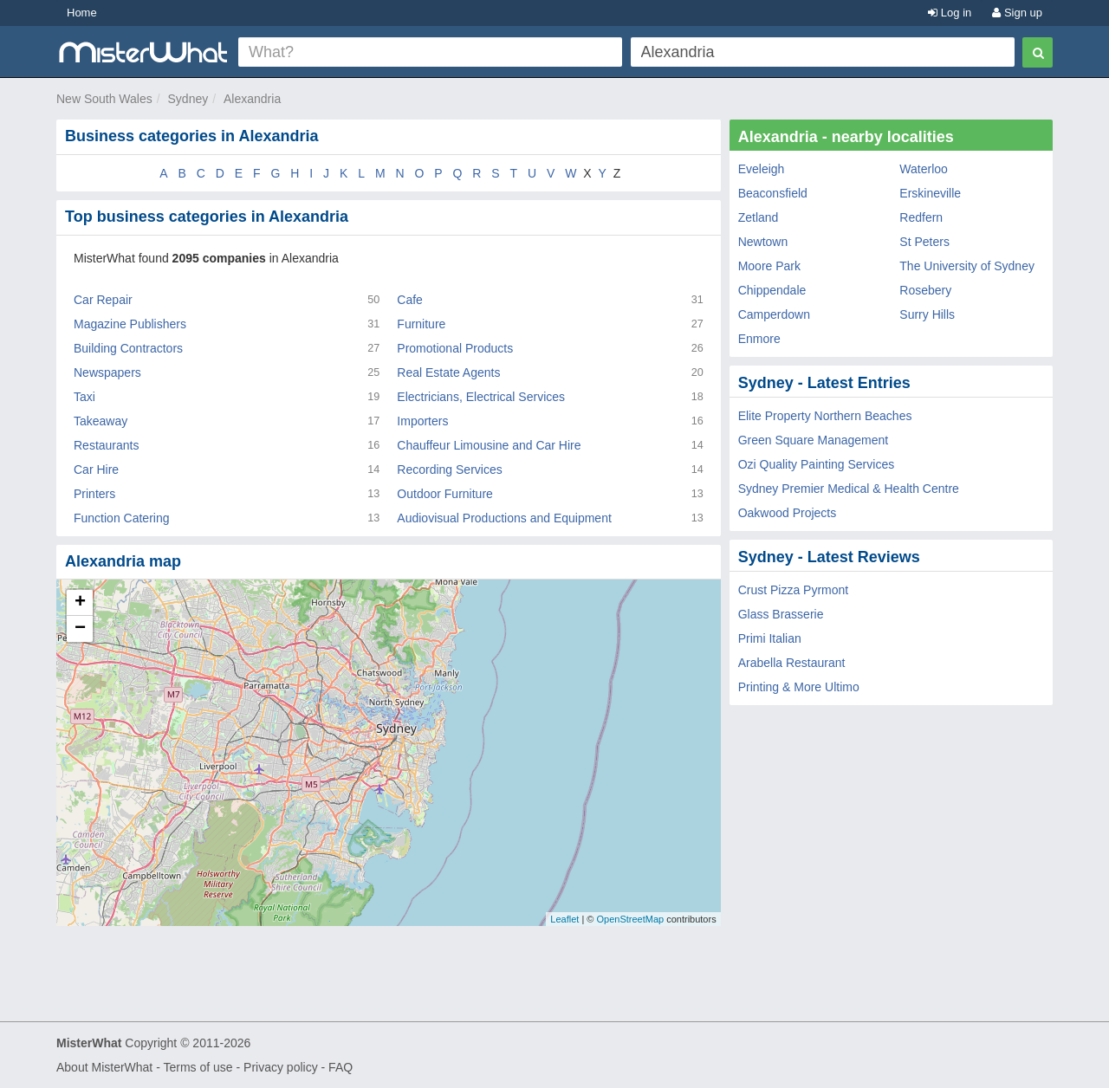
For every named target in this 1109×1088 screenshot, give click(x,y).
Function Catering (122, 518)
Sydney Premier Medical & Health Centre (848, 488)
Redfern (921, 217)
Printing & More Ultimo (798, 687)
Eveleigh (761, 169)
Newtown (763, 242)
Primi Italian (769, 638)
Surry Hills (927, 314)
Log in (949, 12)
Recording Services (449, 469)
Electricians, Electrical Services (481, 397)
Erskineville (930, 193)
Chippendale (772, 290)
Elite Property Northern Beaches (825, 416)
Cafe (410, 300)
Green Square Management (813, 440)
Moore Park (769, 266)
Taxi (84, 397)
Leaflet (564, 919)
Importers (422, 421)
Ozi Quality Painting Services (816, 464)
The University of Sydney (966, 266)
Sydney (188, 99)
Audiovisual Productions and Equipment (504, 518)
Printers (94, 494)
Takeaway (100, 421)
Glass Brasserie (781, 614)
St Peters (924, 242)
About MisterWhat (104, 1067)
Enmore (759, 339)
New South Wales (104, 99)
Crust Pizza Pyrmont (793, 590)
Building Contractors (128, 348)
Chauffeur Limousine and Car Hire (488, 445)
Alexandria (252, 99)
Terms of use (197, 1067)
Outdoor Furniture (445, 494)
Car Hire (96, 469)
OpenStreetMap (630, 919)
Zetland (758, 217)
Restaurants (106, 445)
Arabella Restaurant (792, 663)
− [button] (80, 629)
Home (82, 12)
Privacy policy (280, 1067)
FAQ (340, 1067)
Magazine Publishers (130, 324)
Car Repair (103, 300)
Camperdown (774, 314)
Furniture (421, 324)
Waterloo (923, 169)
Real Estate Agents (448, 372)
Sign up (1017, 12)
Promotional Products (455, 348)
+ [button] (80, 603)
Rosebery (925, 290)
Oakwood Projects (787, 513)
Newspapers (107, 372)
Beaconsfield (772, 193)
